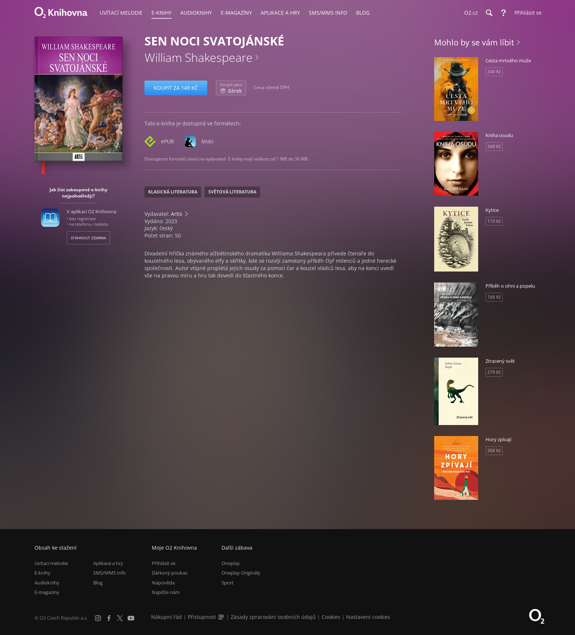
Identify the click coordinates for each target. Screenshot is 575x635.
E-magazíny (46, 592)
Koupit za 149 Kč (176, 87)
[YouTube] (130, 618)
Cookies (331, 616)
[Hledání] (488, 13)
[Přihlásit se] (526, 13)
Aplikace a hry (108, 563)
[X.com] (119, 618)
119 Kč (494, 221)
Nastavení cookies (368, 616)
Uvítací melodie (51, 563)
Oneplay (230, 563)
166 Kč (494, 297)
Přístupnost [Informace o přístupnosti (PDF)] (202, 616)
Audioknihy (46, 582)
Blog (98, 582)
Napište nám (166, 592)
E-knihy (42, 573)
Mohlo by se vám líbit (474, 42)
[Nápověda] (503, 13)
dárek (231, 88)
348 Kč (494, 72)
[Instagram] (97, 618)
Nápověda (163, 582)
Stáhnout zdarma (88, 237)
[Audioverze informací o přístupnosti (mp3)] (221, 617)
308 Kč (494, 450)
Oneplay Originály (240, 573)
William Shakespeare (198, 57)
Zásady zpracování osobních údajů (273, 616)
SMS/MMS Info (109, 573)
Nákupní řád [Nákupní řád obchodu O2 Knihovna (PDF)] (166, 616)
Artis (176, 213)
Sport (227, 582)
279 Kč (494, 372)
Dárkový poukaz (169, 573)
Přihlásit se (163, 563)
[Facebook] (108, 618)
